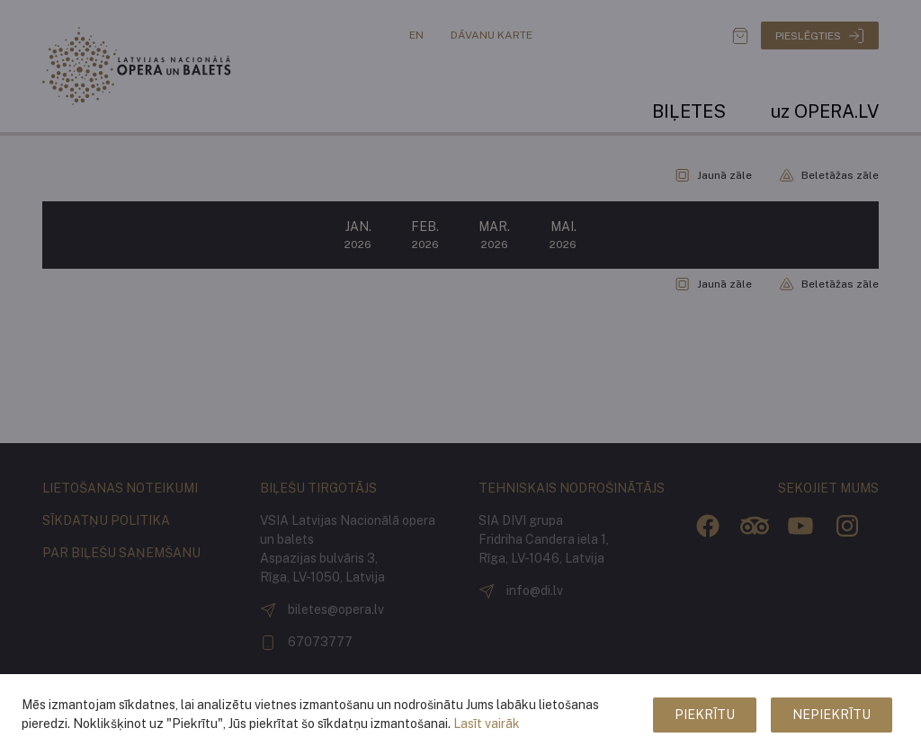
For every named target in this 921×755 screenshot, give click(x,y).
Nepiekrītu (831, 714)
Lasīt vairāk (486, 723)
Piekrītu (705, 714)
